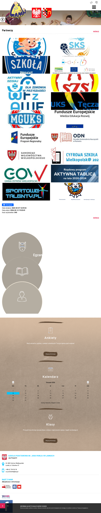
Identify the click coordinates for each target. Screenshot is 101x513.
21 (75, 395)
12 (50, 393)
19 (50, 395)
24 (25, 398)
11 (38, 393)
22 (88, 395)
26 (50, 398)
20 (63, 395)
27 (63, 398)
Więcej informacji (50, 354)
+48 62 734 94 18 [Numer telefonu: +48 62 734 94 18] (11, 469)
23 (13, 398)
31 (25, 400)
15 (88, 393)
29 (88, 398)
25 (38, 398)
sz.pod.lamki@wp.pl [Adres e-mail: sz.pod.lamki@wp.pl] (12, 472)
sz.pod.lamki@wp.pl (91, 2)
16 (13, 395)
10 (25, 393)
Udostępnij (7, 205)
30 (13, 400)
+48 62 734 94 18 (96, 2)
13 (63, 393)
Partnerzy (7, 30)
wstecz (96, 31)
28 (75, 398)
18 (38, 395)
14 (75, 393)
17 (25, 395)
